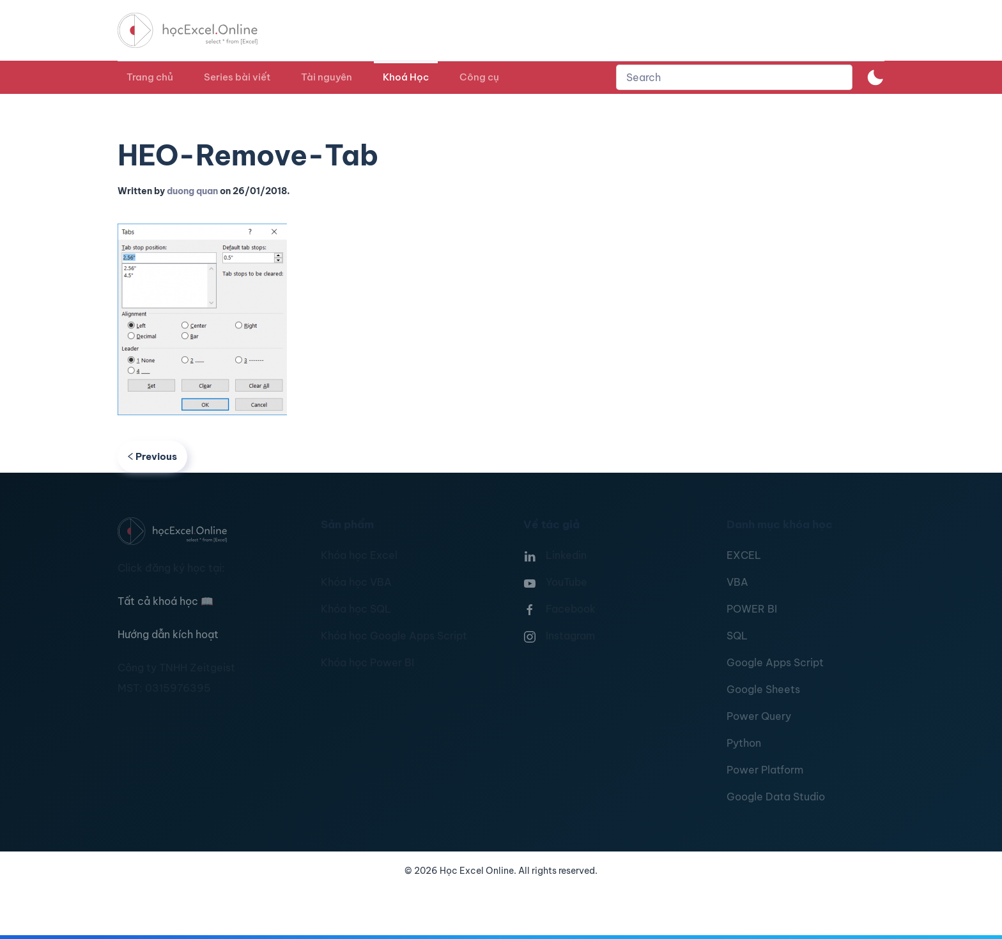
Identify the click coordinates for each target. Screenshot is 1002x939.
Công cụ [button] (479, 77)
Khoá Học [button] (406, 77)
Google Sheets (763, 689)
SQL (737, 635)
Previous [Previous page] (152, 456)
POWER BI (752, 608)
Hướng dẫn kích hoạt (168, 634)
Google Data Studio (776, 796)
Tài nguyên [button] (326, 77)
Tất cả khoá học (165, 601)
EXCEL (744, 555)
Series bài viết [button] (237, 77)
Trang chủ (150, 77)
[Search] (734, 77)
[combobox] (734, 77)
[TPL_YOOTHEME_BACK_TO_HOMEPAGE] (199, 30)
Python (744, 743)
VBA (737, 582)
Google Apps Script (775, 662)
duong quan (192, 191)
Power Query (759, 716)
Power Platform (765, 769)
